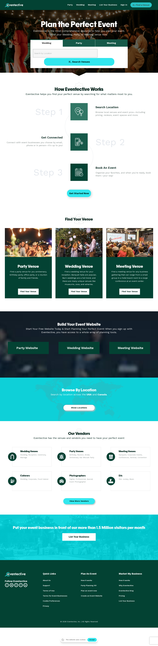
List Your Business (108, 5)
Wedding (80, 5)
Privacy (46, 606)
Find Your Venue (28, 292)
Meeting (92, 5)
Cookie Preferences (51, 601)
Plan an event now (89, 591)
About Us (47, 581)
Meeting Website (130, 348)
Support (46, 586)
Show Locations (79, 408)
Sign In (124, 5)
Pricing (122, 596)
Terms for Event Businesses (55, 596)
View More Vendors (79, 501)
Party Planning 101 (88, 586)
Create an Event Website (91, 596)
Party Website (27, 348)
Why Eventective (126, 586)
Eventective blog (126, 591)
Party (70, 5)
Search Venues (112, 53)
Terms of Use (48, 591)
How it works (86, 581)
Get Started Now (79, 193)
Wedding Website (80, 348)
